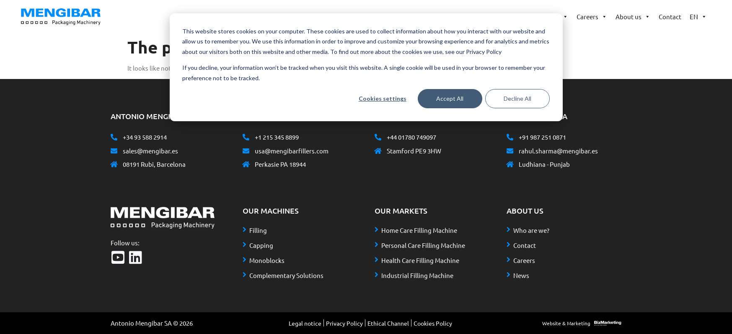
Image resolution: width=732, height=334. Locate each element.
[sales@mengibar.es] (114, 151)
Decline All (517, 98)
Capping (261, 245)
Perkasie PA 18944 (280, 164)
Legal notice (305, 323)
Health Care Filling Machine (420, 260)
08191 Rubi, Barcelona (154, 164)
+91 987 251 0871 (542, 137)
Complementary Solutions (286, 275)
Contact (670, 16)
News (521, 275)
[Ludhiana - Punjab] (510, 164)
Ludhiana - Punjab (544, 164)
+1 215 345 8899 (277, 137)
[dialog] (366, 67)
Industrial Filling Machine (417, 275)
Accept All (449, 98)
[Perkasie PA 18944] (246, 164)
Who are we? (531, 230)
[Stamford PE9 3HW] (378, 151)
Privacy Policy (344, 323)
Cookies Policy (433, 323)
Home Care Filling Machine (419, 230)
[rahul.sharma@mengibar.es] (510, 151)
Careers (592, 16)
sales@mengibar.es (150, 151)
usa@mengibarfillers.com (291, 151)
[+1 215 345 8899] (246, 137)
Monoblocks (267, 260)
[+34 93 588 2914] (114, 137)
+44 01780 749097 (411, 137)
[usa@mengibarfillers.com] (246, 151)
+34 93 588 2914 (145, 137)
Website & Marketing (566, 323)
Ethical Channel (388, 323)
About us (633, 16)
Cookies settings (382, 98)
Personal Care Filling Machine (423, 245)
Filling (258, 230)
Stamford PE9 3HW (414, 151)
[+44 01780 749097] (378, 137)
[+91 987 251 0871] (510, 137)
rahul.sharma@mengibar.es (558, 151)
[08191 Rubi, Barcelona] (114, 164)
